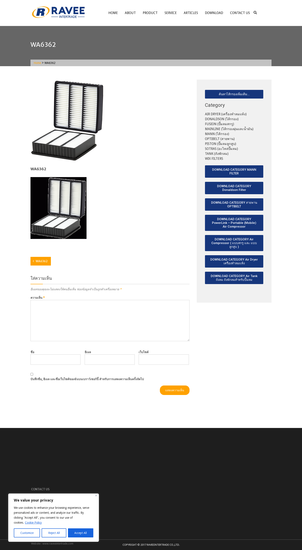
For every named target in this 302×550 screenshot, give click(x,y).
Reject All (54, 533)
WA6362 (42, 261)
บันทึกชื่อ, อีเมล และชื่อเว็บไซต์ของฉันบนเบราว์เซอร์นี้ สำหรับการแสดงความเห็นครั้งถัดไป (87, 379)
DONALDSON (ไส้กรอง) (222, 119)
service (171, 13)
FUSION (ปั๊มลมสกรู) (219, 124)
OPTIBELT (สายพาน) (220, 139)
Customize (27, 533)
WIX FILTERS (214, 159)
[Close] (96, 495)
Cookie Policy (33, 522)
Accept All (80, 533)
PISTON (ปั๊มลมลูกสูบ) (220, 144)
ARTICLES (191, 13)
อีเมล (88, 352)
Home (113, 13)
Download (214, 13)
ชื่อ (32, 352)
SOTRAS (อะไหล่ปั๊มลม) (221, 149)
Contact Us (240, 13)
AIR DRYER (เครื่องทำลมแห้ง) (226, 114)
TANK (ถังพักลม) (216, 154)
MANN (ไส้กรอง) (217, 134)
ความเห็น (37, 298)
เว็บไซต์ (144, 352)
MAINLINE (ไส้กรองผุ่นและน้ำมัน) (229, 129)
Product (150, 13)
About (130, 13)
